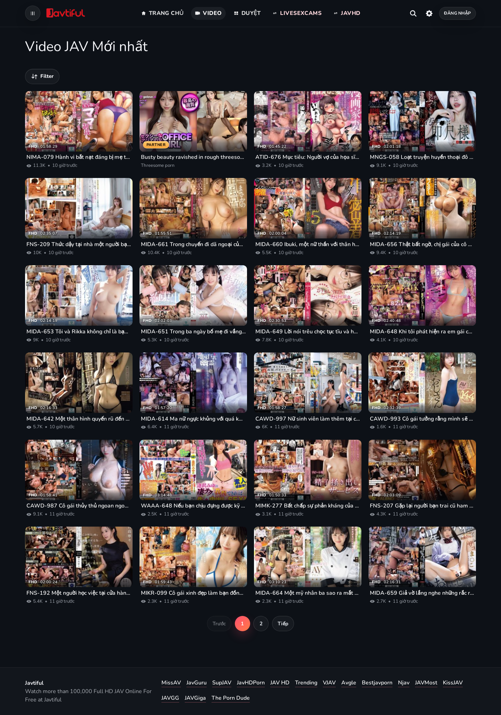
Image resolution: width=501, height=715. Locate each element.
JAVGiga (195, 698)
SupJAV (221, 682)
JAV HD (279, 682)
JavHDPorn (251, 682)
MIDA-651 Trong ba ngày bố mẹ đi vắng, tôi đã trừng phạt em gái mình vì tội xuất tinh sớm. (193, 331)
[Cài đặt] (429, 13)
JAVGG (170, 698)
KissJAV (453, 682)
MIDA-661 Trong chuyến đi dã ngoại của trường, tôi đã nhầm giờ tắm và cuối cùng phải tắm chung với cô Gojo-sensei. (193, 244)
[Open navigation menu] (32, 13)
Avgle (348, 682)
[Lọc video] (42, 76)
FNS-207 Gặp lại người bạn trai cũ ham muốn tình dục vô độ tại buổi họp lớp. (422, 506)
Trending (306, 682)
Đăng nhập (457, 13)
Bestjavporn (377, 682)
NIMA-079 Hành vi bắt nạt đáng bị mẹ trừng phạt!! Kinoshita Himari (78, 157)
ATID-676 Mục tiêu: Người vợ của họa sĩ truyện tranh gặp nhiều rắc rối (307, 157)
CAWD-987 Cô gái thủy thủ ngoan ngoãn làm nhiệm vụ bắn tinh (78, 506)
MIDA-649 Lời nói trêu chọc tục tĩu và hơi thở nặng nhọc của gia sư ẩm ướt (307, 331)
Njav (403, 682)
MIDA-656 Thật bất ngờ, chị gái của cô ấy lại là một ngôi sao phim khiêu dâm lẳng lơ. (422, 244)
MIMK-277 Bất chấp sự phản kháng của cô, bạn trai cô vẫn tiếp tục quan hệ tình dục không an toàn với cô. (307, 506)
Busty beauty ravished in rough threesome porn (193, 157)
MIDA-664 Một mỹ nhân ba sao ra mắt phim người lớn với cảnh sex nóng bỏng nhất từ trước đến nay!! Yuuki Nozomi (307, 593)
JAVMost (426, 682)
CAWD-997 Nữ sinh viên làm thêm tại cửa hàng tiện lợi (307, 419)
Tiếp (283, 623)
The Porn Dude (231, 698)
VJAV (329, 682)
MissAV (171, 682)
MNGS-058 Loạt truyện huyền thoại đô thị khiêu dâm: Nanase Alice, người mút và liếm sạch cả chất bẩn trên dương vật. (422, 157)
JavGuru (196, 682)
